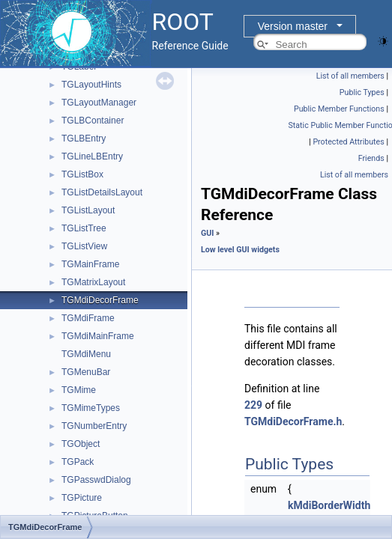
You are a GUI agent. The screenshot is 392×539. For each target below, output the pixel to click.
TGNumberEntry (94, 426)
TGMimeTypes (90, 408)
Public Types (362, 92)
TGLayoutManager (98, 102)
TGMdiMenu (86, 354)
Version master (293, 26)
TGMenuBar (85, 372)
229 (253, 405)
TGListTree (83, 228)
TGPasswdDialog (96, 480)
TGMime (78, 390)
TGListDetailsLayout (101, 192)
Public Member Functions (339, 109)
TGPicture (81, 498)
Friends (371, 158)
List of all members (350, 76)
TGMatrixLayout (93, 282)
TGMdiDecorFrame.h (293, 421)
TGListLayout (88, 210)
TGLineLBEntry (92, 156)
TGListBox (82, 174)
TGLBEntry (83, 138)
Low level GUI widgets (240, 250)
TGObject (80, 444)
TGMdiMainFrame (97, 336)
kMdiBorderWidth (329, 505)
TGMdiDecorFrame (100, 300)
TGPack (77, 462)
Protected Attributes (348, 142)
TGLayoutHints (91, 84)
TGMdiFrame (88, 318)
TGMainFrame (90, 264)
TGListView (84, 246)
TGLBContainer (92, 120)
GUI (207, 233)
